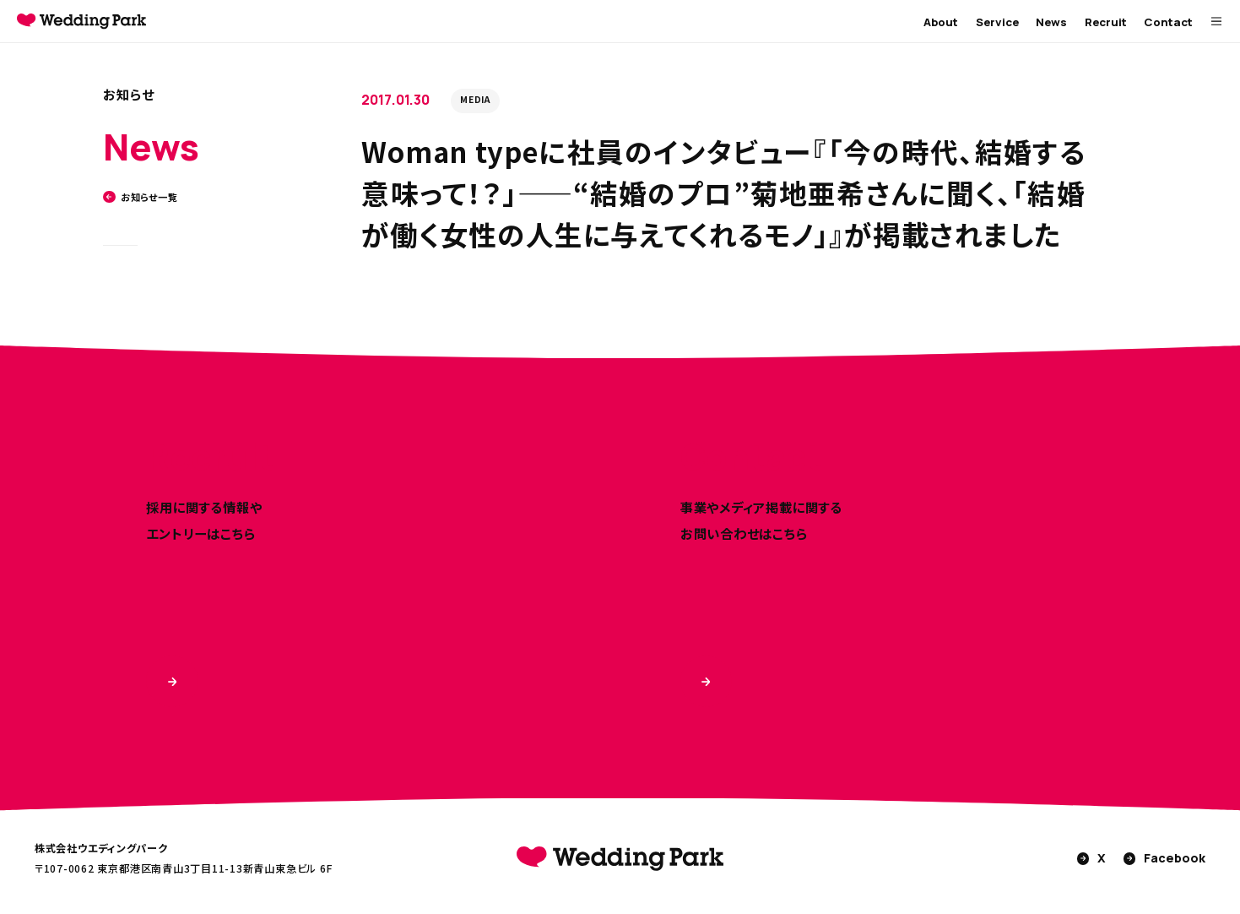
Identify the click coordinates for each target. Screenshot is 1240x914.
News (1051, 22)
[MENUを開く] (1216, 21)
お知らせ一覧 (140, 197)
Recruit (1106, 22)
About (940, 22)
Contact (1168, 22)
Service (997, 22)
